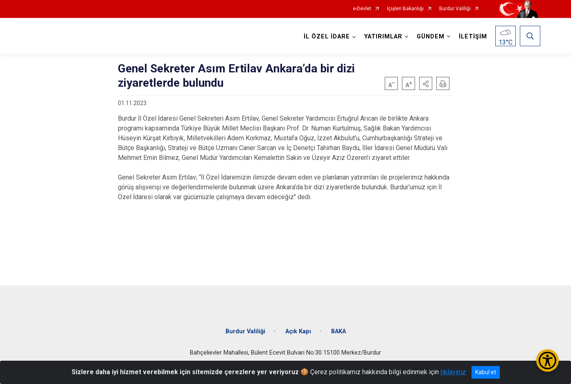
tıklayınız (453, 372)
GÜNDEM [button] (431, 36)
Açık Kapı (298, 331)
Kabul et (485, 372)
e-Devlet (362, 8)
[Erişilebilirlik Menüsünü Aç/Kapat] (547, 360)
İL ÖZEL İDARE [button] (327, 36)
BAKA (338, 331)
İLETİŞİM (473, 36)
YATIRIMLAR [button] (383, 36)
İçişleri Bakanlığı (405, 8)
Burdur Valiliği (455, 8)
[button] (425, 83)
